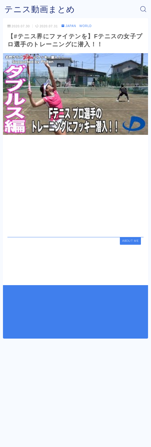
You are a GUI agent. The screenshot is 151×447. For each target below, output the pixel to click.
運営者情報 (54, 430)
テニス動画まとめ (39, 9)
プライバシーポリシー (88, 430)
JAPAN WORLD (76, 26)
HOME (10, 416)
